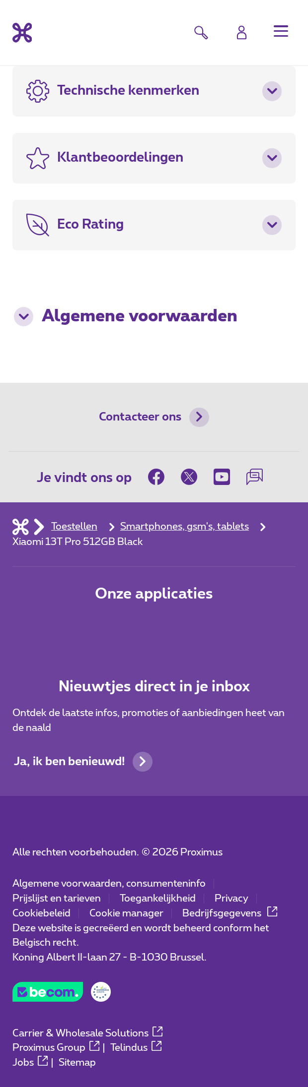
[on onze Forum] (254, 477)
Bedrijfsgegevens (229, 913)
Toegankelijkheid (158, 899)
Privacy (231, 899)
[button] (281, 31)
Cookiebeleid (41, 913)
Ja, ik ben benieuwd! (83, 762)
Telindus (135, 1048)
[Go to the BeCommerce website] (61, 996)
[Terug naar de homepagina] (22, 32)
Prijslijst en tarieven (56, 899)
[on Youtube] (222, 477)
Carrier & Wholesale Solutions (87, 1033)
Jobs (30, 1063)
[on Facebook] (160, 477)
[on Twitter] (189, 477)
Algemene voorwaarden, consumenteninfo (109, 884)
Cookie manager (126, 913)
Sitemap (77, 1063)
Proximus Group (55, 1048)
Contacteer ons (154, 417)
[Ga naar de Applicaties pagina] (108, 628)
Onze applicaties (154, 594)
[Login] (242, 32)
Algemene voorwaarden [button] (125, 317)
